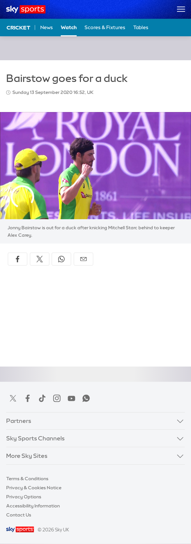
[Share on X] (39, 259)
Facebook (27, 398)
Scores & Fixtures (104, 27)
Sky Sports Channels (35, 438)
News (46, 27)
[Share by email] (83, 259)
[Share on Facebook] (17, 259)
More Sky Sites (26, 456)
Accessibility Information (33, 506)
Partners (18, 421)
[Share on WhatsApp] (61, 259)
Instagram (56, 398)
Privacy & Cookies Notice (33, 487)
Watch (69, 27)
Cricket (18, 27)
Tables (140, 27)
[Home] (25, 9)
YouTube (71, 398)
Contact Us (18, 515)
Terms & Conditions (27, 478)
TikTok (42, 398)
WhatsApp (86, 398)
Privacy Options (23, 496)
